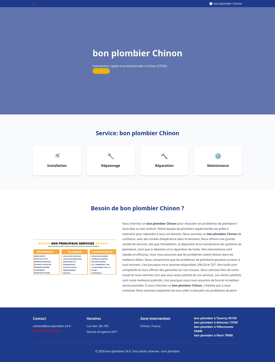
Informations (52, 330)
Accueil (37, 330)
